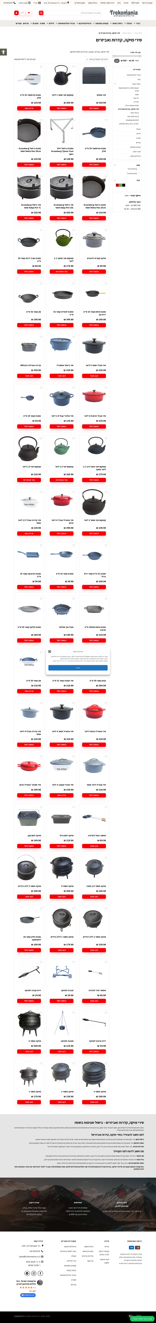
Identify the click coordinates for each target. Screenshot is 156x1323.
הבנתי (78, 668)
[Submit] (41, 13)
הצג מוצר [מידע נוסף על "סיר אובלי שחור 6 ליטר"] (94, 375)
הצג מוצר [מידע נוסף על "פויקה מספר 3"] (94, 1102)
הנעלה (128, 23)
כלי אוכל (136, 98)
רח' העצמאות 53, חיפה (31, 1245)
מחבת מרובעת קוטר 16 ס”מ (30, 575)
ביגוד (136, 23)
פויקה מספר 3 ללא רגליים (29, 886)
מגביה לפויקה (67, 990)
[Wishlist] (22, 13)
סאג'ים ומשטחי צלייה (132, 105)
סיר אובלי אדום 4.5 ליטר (95, 415)
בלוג (119, 2)
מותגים (34, 23)
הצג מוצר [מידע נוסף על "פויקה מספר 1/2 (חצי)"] (94, 896)
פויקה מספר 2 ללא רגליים (94, 936)
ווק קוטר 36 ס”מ (33, 311)
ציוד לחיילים (71, 1260)
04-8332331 (35, 1251)
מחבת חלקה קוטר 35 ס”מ (29, 627)
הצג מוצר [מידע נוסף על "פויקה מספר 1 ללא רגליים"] (62, 950)
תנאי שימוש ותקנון (104, 1261)
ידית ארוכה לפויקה (97, 1041)
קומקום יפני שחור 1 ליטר (62, 95)
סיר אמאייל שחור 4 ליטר (62, 731)
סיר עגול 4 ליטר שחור (96, 784)
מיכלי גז (136, 102)
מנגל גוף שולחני (66, 627)
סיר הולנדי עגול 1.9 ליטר (62, 415)
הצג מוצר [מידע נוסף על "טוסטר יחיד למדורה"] (94, 1001)
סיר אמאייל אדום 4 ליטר (95, 731)
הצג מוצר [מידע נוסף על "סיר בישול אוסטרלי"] (62, 375)
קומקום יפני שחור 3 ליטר (95, 520)
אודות (126, 2)
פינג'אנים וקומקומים (132, 120)
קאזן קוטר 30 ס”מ (98, 680)
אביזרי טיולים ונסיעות (65, 23)
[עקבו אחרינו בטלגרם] (27, 1273)
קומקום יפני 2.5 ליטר (32, 466)
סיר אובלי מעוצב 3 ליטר (62, 784)
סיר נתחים (101, 95)
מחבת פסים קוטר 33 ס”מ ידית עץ (94, 313)
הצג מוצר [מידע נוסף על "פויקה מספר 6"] (29, 1051)
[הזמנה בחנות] (97, 59)
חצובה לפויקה (67, 1041)
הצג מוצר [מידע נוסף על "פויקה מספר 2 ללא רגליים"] (94, 950)
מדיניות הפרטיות (64, 661)
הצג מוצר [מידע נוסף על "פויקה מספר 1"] (29, 1102)
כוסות (137, 94)
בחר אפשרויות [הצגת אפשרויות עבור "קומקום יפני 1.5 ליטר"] (62, 480)
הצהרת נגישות (88, 1251)
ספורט (42, 23)
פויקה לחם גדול (66, 835)
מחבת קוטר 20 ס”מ (32, 415)
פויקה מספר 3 (100, 1091)
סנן (117, 61)
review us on (28, 1295)
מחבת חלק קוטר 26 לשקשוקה (32, 938)
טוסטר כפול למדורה (97, 835)
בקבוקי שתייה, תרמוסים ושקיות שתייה (129, 89)
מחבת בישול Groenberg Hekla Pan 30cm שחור (30, 150)
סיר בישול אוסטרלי (65, 365)
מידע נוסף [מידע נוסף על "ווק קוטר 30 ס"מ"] (29, 691)
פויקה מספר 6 (35, 1041)
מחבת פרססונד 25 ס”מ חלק (30, 96)
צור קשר (90, 1260)
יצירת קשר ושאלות (107, 2)
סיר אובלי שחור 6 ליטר (96, 365)
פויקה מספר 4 (67, 886)
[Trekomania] (139, 173)
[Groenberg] (139, 169)
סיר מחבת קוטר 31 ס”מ (63, 680)
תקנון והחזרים (80, 2)
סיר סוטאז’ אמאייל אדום (30, 784)
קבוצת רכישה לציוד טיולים (104, 1253)
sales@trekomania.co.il (29, 1256)
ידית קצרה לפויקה (33, 990)
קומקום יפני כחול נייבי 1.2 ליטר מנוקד (94, 468)
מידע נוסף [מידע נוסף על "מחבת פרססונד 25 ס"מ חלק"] (29, 108)
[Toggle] (115, 84)
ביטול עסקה (92, 2)
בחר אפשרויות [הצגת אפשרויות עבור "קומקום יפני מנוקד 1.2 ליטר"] (62, 271)
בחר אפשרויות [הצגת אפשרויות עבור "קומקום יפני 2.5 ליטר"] (29, 480)
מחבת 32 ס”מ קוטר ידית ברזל (95, 575)
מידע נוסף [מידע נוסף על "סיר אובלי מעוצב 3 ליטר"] (61, 795)
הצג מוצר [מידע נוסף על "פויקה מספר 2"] (62, 1102)
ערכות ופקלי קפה (133, 116)
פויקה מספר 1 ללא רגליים (62, 936)
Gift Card (135, 2)
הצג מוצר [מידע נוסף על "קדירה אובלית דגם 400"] (29, 375)
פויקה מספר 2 (67, 1091)
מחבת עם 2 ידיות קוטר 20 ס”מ (29, 259)
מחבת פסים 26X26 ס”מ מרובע (95, 628)
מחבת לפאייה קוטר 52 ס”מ (63, 313)
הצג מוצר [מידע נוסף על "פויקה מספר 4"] (62, 896)
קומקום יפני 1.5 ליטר (64, 466)
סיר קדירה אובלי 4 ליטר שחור (30, 733)
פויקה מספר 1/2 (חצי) (96, 886)
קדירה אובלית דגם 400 (30, 365)
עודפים (26, 23)
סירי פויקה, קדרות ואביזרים (128, 109)
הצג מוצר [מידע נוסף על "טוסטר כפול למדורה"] (94, 846)
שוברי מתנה (137, 151)
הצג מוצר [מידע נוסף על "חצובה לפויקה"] (62, 1051)
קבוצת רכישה (147, 2)
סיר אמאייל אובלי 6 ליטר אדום (62, 521)
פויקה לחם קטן (34, 835)
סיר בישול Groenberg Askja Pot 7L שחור (31, 206)
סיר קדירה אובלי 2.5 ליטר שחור (29, 521)
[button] (3, 52)
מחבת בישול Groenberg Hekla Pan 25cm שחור (95, 206)
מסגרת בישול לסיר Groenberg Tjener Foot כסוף (62, 151)
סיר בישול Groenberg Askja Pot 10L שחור (63, 206)
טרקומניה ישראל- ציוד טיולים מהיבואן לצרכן (26, 1282)
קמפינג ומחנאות (100, 23)
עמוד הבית (138, 33)
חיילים (50, 23)
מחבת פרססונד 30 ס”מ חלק (95, 150)
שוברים (19, 23)
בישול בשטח (116, 23)
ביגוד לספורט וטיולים (68, 1251)
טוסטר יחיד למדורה (97, 990)
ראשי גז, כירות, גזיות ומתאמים (129, 124)
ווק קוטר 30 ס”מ (33, 680)
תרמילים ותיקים (83, 23)
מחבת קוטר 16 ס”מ (64, 573)
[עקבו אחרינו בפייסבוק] (40, 1273)
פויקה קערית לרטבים (96, 258)
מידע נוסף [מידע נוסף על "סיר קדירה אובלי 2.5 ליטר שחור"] (29, 533)
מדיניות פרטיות (87, 1256)
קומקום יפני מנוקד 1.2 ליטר (63, 259)
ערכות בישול (135, 113)
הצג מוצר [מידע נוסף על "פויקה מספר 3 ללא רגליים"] (29, 896)
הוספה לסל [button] (94, 108)
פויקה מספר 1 (35, 1091)
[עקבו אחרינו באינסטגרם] (33, 1273)
